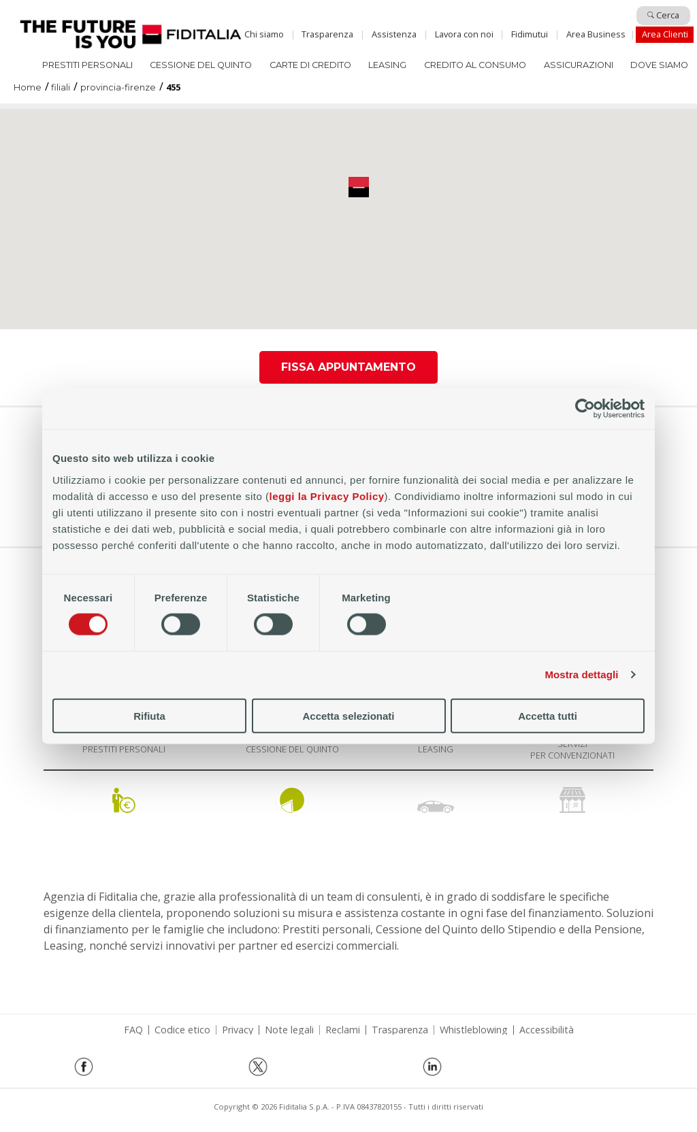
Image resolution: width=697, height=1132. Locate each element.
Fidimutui (529, 34)
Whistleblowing (474, 1030)
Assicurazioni (578, 65)
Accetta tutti (547, 715)
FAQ (133, 1030)
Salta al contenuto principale (348, 15)
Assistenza (394, 34)
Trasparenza (327, 34)
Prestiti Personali (87, 65)
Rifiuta (149, 715)
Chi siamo (264, 34)
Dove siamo (659, 65)
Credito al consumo (475, 65)
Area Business (596, 34)
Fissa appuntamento (348, 367)
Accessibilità (546, 1030)
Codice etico (182, 1030)
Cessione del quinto (201, 65)
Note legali (289, 1030)
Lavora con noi (464, 34)
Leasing (387, 65)
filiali (60, 88)
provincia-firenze (118, 88)
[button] (358, 187)
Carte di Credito (310, 65)
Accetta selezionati (348, 715)
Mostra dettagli (581, 674)
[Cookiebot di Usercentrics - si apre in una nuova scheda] (585, 409)
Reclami (342, 1030)
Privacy (237, 1030)
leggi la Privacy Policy (327, 495)
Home (130, 34)
